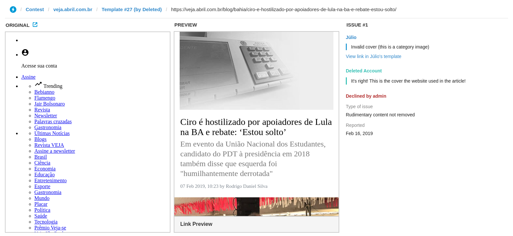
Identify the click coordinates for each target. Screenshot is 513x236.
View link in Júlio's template (373, 56)
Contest (35, 9)
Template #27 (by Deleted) (132, 9)
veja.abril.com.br (72, 9)
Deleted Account (364, 70)
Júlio (351, 37)
